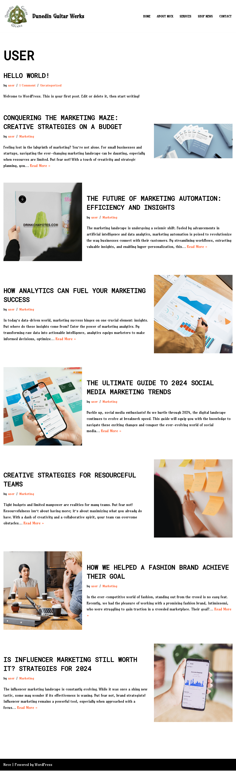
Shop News (205, 16)
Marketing (26, 136)
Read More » (40, 166)
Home (146, 16)
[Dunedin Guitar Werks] (43, 16)
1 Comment (27, 85)
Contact (225, 16)
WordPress (43, 765)
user (11, 85)
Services (185, 16)
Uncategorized (51, 85)
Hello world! (26, 75)
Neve (7, 765)
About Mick (165, 16)
